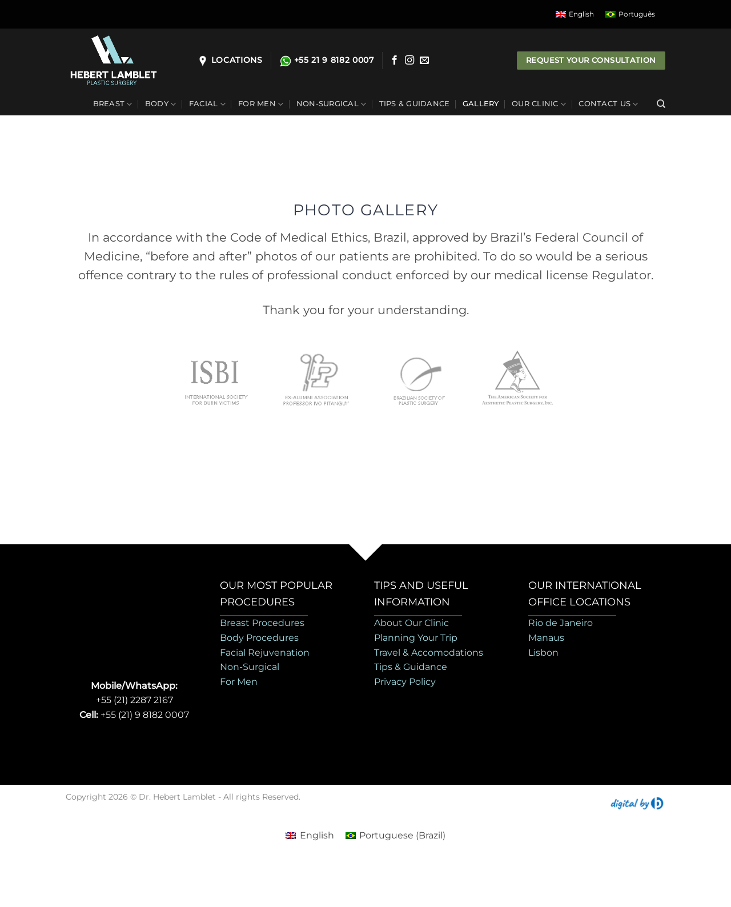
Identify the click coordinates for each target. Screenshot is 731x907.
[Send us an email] (424, 60)
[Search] (661, 104)
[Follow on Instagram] (409, 60)
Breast (112, 104)
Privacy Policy (405, 681)
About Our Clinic (411, 622)
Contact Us (608, 104)
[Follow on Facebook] (394, 60)
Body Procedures (259, 637)
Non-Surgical (331, 104)
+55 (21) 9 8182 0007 (145, 714)
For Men (260, 104)
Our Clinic (539, 104)
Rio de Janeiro (560, 622)
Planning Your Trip (415, 637)
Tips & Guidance (414, 103)
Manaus (546, 637)
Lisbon (543, 652)
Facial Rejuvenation (265, 652)
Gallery (481, 103)
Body (160, 104)
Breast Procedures (262, 622)
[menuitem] (575, 14)
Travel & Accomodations (428, 652)
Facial (207, 104)
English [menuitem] (581, 14)
